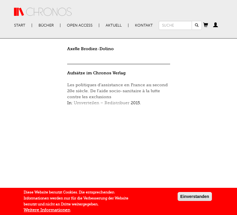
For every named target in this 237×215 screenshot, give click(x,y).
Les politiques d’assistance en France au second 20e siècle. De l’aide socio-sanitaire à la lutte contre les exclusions (117, 90)
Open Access (80, 25)
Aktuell (114, 25)
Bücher (46, 25)
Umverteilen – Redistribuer (102, 103)
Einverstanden (194, 197)
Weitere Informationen (47, 211)
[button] (205, 25)
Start (19, 25)
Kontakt (144, 25)
